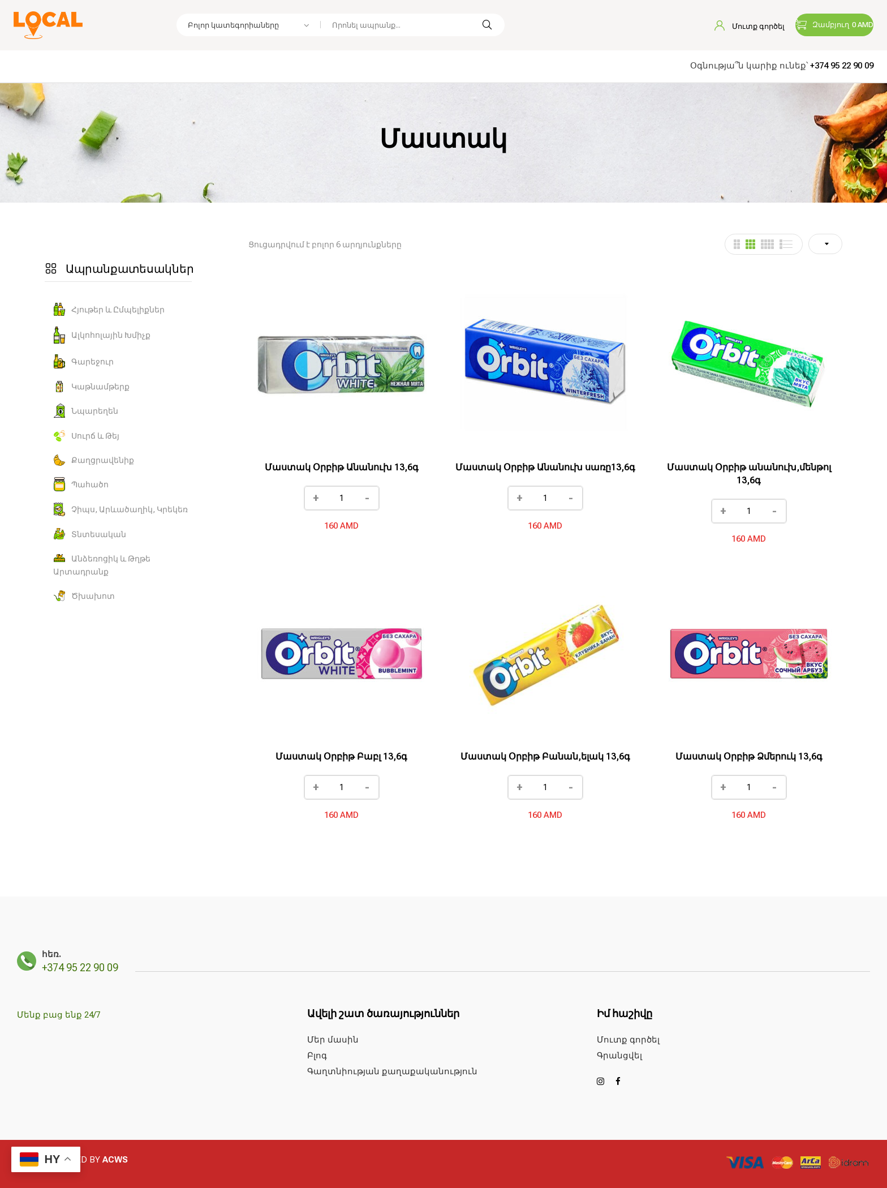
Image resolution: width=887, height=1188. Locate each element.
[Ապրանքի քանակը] (342, 498)
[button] (834, 25)
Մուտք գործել (749, 26)
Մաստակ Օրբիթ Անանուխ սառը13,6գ (545, 467)
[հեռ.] (26, 961)
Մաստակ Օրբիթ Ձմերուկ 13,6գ (749, 756)
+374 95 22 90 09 (841, 66)
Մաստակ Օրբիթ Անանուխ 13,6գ (342, 467)
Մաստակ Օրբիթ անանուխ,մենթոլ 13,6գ (749, 474)
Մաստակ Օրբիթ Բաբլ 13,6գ (341, 756)
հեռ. (51, 954)
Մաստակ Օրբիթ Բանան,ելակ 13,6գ (545, 756)
